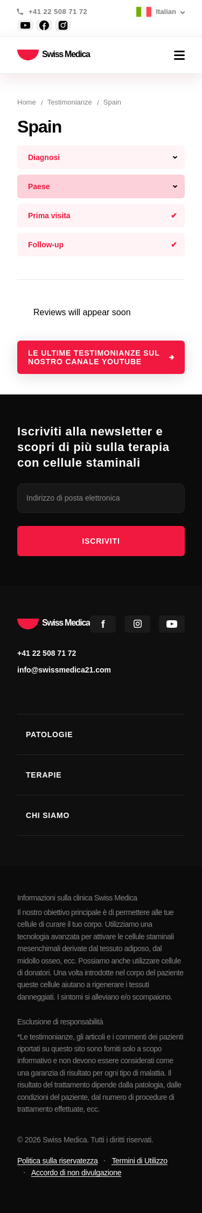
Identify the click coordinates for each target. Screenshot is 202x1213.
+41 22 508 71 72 (58, 12)
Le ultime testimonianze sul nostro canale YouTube (94, 357)
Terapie (43, 775)
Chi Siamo (47, 815)
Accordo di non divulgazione (76, 1172)
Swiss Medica (53, 55)
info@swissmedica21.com (64, 670)
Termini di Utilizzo (139, 1160)
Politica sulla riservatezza (57, 1160)
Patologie (49, 734)
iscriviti (101, 541)
